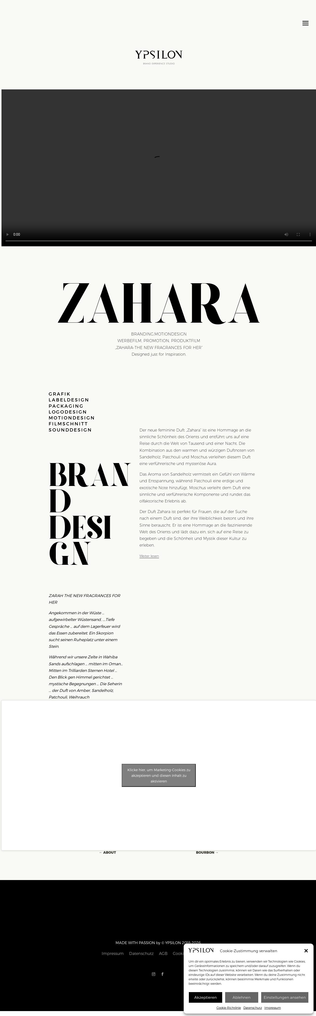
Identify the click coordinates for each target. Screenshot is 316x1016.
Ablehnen (242, 997)
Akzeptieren (205, 997)
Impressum (272, 1007)
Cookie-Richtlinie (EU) (177, 949)
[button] (306, 950)
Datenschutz (252, 1007)
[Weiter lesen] (149, 556)
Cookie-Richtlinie (229, 1007)
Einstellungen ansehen (285, 997)
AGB (160, 949)
